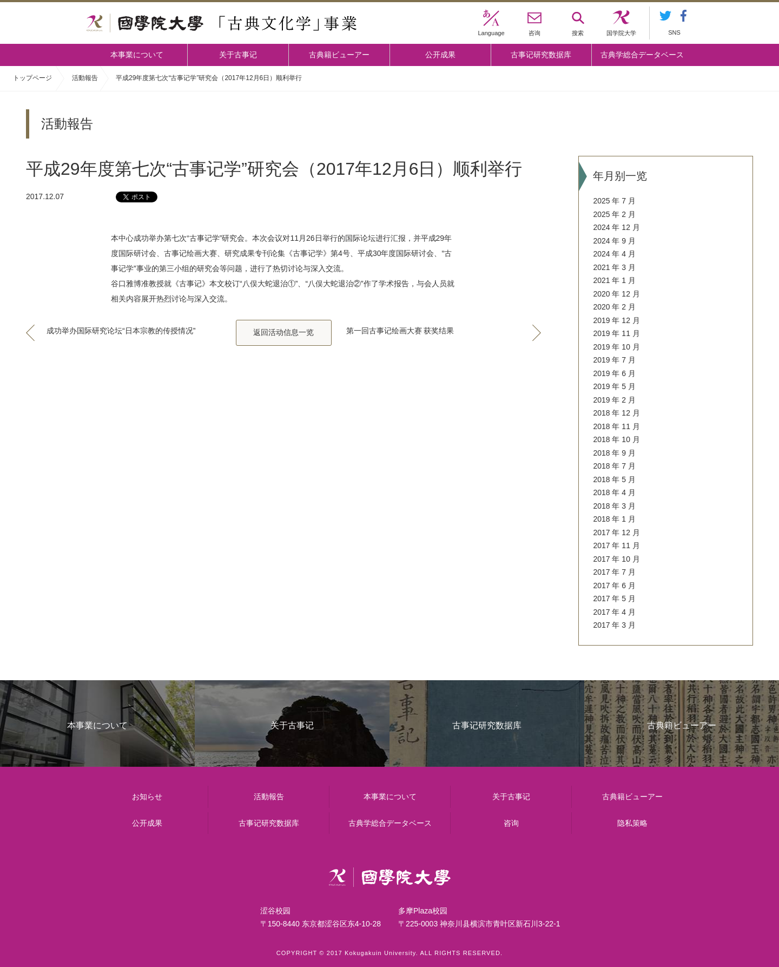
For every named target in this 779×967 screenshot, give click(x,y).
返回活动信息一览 (283, 332)
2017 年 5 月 (614, 598)
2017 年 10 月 (616, 559)
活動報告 (85, 78)
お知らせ (147, 796)
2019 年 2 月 (614, 400)
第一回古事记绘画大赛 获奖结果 (400, 330)
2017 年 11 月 (616, 545)
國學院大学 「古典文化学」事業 (222, 23)
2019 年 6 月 (614, 373)
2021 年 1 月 (614, 280)
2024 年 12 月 (616, 227)
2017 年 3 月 (614, 625)
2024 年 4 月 (614, 253)
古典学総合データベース (642, 54)
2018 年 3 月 (614, 506)
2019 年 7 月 (614, 360)
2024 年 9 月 (614, 240)
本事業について (136, 54)
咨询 (511, 823)
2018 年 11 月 (616, 426)
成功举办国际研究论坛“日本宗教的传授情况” (121, 330)
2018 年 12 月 (616, 413)
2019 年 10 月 (616, 347)
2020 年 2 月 (614, 306)
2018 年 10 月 (616, 439)
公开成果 (440, 54)
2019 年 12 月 (616, 320)
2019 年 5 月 (614, 386)
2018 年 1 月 (614, 519)
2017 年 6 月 (614, 585)
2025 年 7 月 (614, 200)
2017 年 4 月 (614, 612)
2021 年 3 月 (614, 267)
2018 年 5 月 (614, 479)
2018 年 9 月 (614, 453)
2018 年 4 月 (614, 492)
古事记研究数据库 (541, 54)
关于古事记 (238, 54)
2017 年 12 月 (616, 532)
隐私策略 (632, 823)
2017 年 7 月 (614, 572)
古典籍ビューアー (339, 54)
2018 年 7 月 (614, 466)
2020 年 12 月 (616, 294)
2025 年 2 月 (614, 214)
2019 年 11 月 (616, 333)
